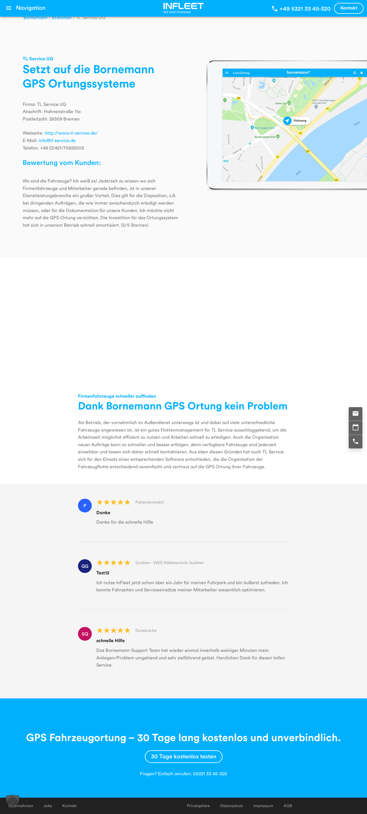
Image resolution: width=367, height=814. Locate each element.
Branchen (62, 17)
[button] (12, 801)
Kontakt (348, 7)
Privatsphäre (198, 805)
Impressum (263, 805)
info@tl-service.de (57, 140)
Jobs (48, 805)
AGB (288, 805)
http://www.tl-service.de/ (71, 132)
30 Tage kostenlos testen (183, 756)
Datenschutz (231, 805)
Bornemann (36, 17)
